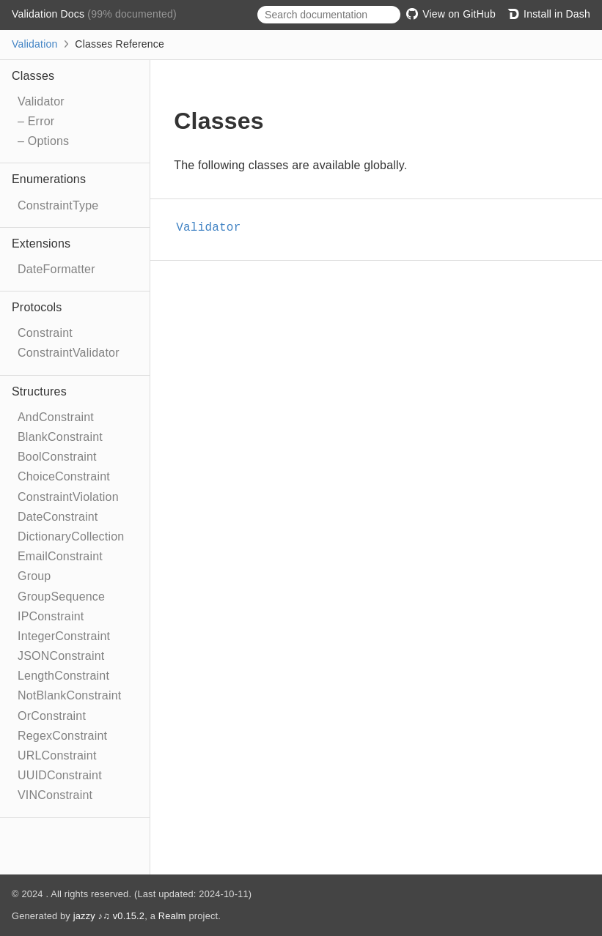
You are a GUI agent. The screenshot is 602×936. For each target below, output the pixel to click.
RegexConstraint (62, 735)
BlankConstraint (60, 437)
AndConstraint (56, 417)
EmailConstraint (60, 556)
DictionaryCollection (71, 536)
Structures (39, 391)
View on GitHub (451, 14)
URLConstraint (57, 755)
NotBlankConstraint (69, 695)
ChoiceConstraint (64, 476)
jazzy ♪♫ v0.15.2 (108, 915)
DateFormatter (56, 269)
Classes (33, 76)
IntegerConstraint (64, 636)
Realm (172, 915)
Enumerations (49, 179)
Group (34, 576)
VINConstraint (55, 795)
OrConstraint (52, 716)
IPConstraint (51, 616)
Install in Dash (548, 14)
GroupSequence (61, 596)
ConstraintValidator (69, 352)
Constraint (45, 333)
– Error (36, 121)
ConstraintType (58, 205)
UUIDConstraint (60, 775)
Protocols (37, 307)
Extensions (41, 243)
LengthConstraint (63, 675)
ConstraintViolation (68, 497)
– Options (43, 141)
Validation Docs (49, 14)
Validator (41, 101)
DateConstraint (58, 516)
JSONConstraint (61, 656)
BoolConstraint (57, 456)
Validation (34, 44)
